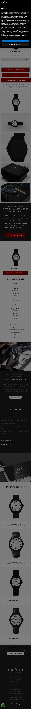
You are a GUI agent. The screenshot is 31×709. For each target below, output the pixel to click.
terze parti (23, 678)
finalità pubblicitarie (9, 685)
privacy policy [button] (14, 674)
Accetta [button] (15, 702)
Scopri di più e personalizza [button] (15, 705)
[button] (29, 664)
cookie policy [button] (24, 677)
